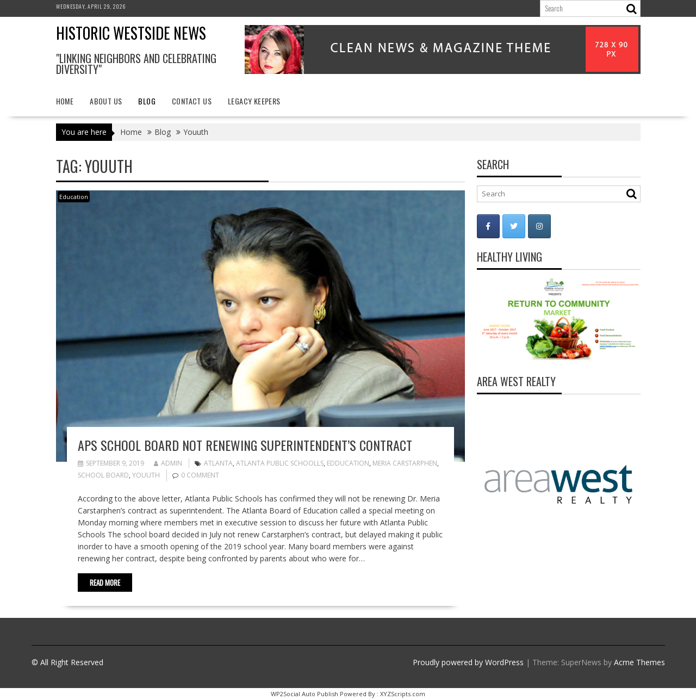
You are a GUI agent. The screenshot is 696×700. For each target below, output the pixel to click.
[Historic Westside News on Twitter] (513, 226)
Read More (105, 582)
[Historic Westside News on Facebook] (488, 226)
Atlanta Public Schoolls (280, 463)
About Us (106, 101)
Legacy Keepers (254, 101)
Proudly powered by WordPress (468, 662)
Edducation (348, 463)
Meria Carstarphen (404, 463)
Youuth (146, 475)
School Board (103, 475)
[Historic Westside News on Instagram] (539, 226)
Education (73, 197)
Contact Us (192, 101)
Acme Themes (639, 662)
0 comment (200, 475)
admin (168, 463)
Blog (147, 101)
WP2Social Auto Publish (304, 694)
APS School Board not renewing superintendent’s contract (245, 445)
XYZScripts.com (402, 694)
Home (65, 101)
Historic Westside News (131, 33)
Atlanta (218, 463)
